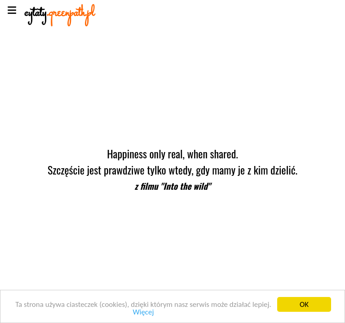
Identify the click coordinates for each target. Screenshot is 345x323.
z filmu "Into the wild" (172, 185)
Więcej (143, 312)
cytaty (59, 13)
